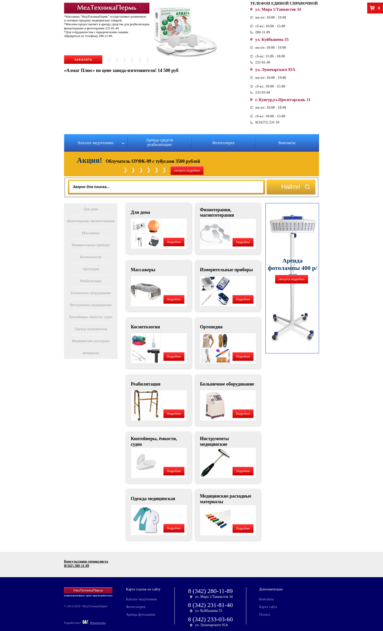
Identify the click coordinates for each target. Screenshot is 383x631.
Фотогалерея (223, 143)
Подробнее (174, 242)
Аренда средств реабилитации (159, 142)
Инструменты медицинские (91, 305)
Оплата (264, 614)
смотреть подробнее (187, 170)
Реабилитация (90, 281)
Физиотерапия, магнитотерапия (90, 221)
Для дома (91, 209)
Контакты (286, 143)
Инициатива (98, 623)
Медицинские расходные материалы (91, 347)
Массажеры (91, 233)
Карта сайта (268, 607)
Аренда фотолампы (140, 614)
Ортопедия (91, 269)
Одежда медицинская (90, 329)
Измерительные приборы (91, 245)
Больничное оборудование (91, 293)
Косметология (90, 257)
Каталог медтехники (95, 143)
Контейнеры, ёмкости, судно (90, 317)
